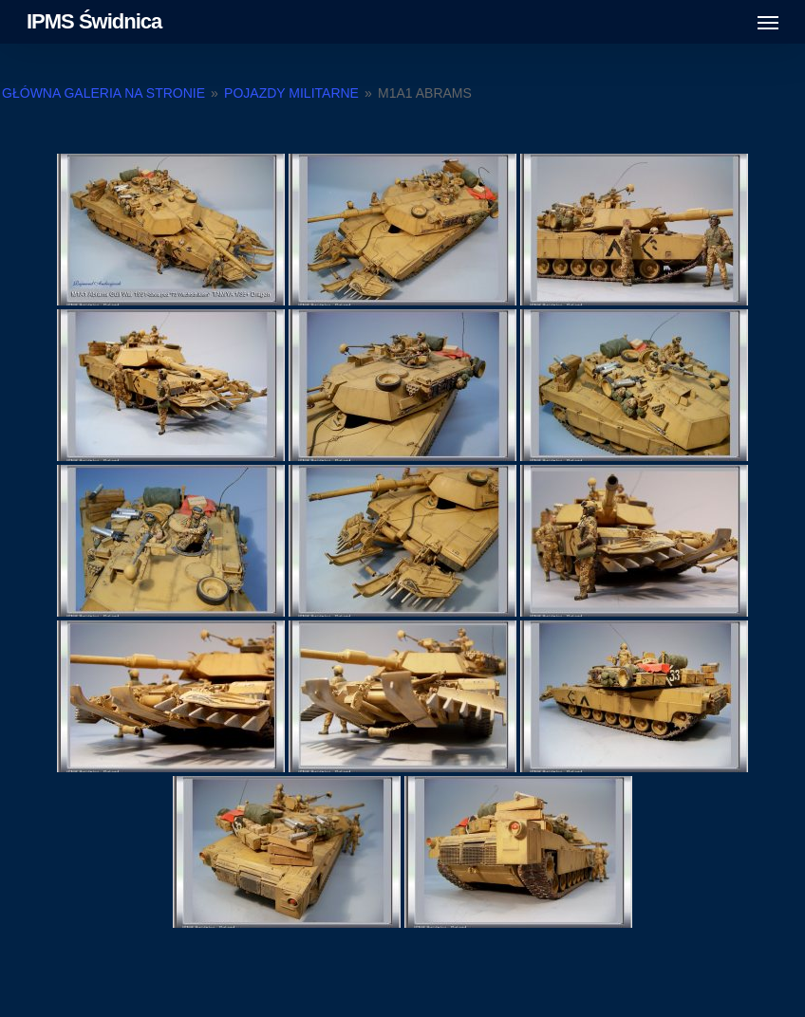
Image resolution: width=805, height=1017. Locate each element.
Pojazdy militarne (291, 93)
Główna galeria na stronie (105, 93)
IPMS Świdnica (94, 21)
